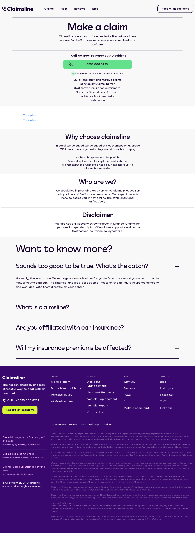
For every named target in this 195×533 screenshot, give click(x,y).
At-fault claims (62, 401)
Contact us (132, 401)
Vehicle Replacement (102, 399)
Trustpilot (29, 115)
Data (83, 425)
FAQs (127, 395)
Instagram (167, 388)
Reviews (79, 9)
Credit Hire (95, 412)
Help (64, 9)
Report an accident (175, 9)
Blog (95, 9)
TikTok (164, 401)
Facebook (167, 395)
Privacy (94, 425)
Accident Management (97, 384)
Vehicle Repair (97, 405)
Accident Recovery (101, 392)
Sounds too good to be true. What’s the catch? (82, 266)
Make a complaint (136, 408)
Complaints (58, 425)
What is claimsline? (42, 308)
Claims (49, 9)
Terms (73, 425)
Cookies (107, 425)
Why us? (129, 382)
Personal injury (61, 395)
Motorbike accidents (66, 388)
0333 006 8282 (28, 400)
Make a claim (60, 382)
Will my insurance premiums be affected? (73, 348)
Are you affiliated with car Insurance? (70, 328)
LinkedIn (166, 408)
